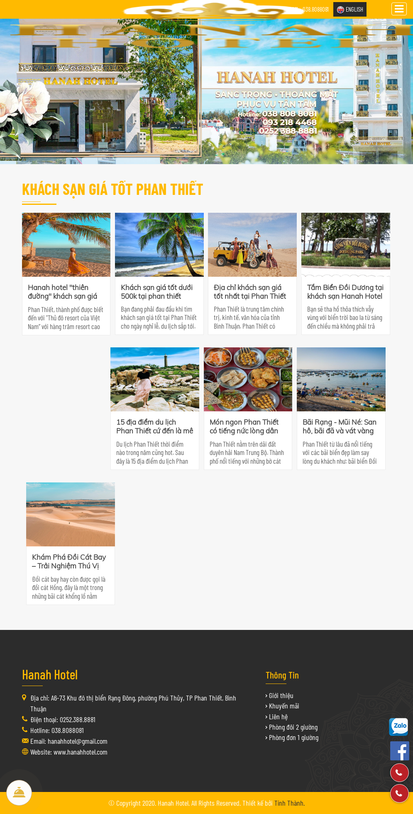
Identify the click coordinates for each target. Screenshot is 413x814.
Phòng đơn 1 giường (293, 737)
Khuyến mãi (284, 705)
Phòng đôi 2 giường (293, 726)
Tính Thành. (289, 802)
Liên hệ (278, 716)
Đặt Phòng (19, 793)
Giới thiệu (281, 695)
